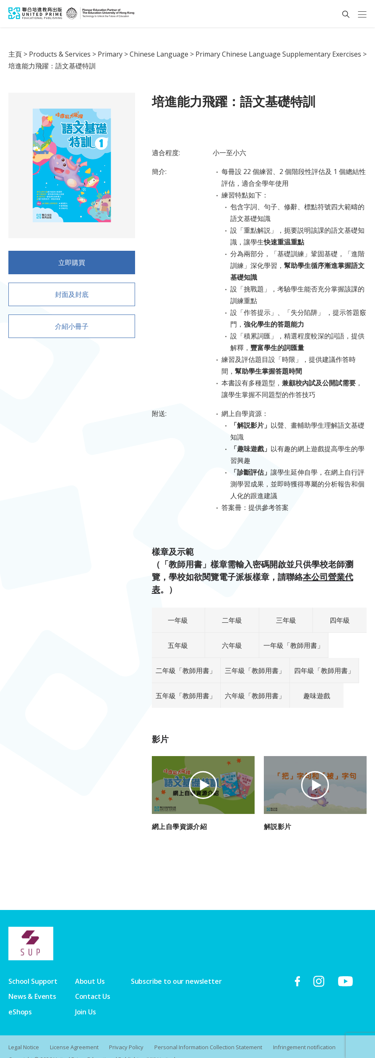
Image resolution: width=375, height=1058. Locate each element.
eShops (20, 999)
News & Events (32, 983)
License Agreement (74, 1034)
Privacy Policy (126, 1034)
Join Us (85, 999)
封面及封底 (72, 297)
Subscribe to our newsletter (176, 968)
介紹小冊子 (72, 329)
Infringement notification (304, 1034)
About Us (90, 968)
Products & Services (60, 54)
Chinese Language (159, 54)
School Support (32, 968)
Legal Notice (23, 1034)
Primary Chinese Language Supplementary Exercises (278, 54)
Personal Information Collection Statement (209, 1034)
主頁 (15, 54)
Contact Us (92, 983)
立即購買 (71, 262)
